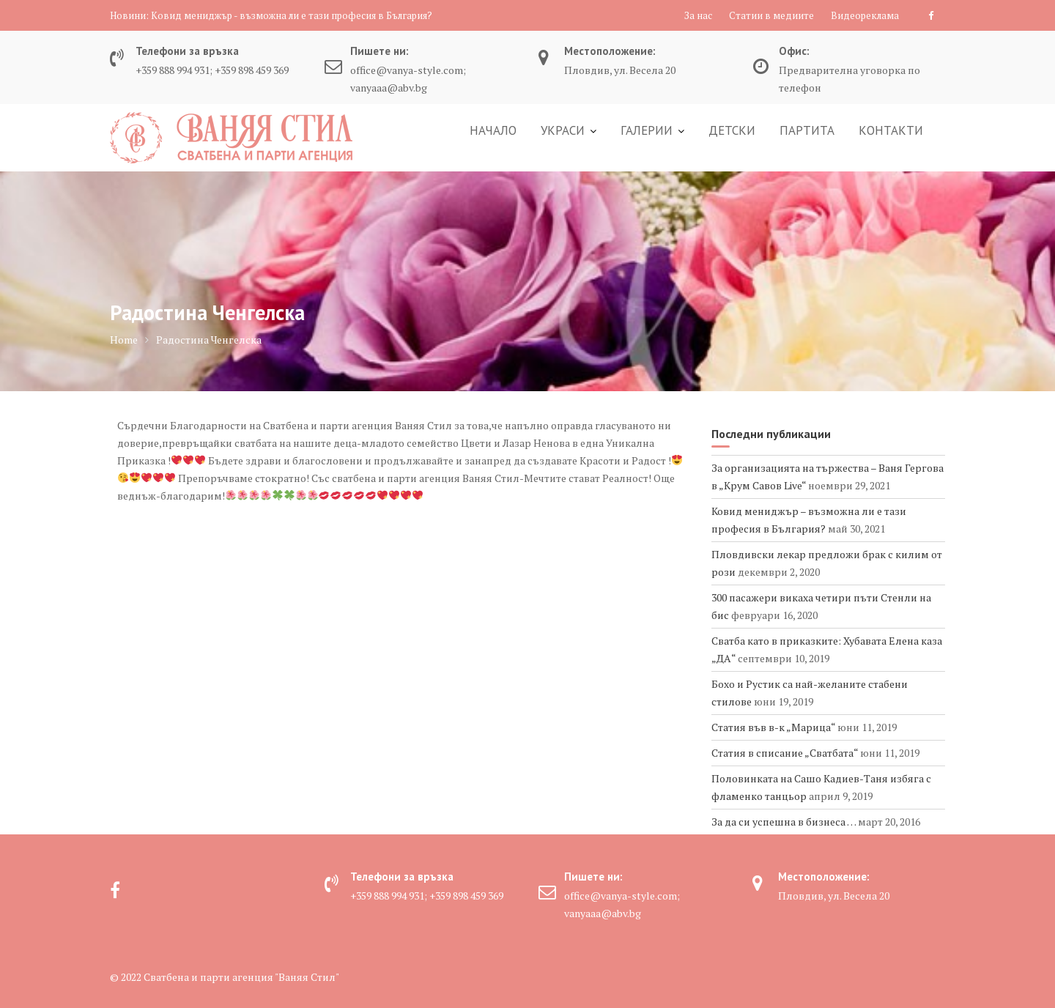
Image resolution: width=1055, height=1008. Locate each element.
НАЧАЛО (493, 130)
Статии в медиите (771, 15)
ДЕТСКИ (731, 130)
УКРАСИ (563, 130)
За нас (698, 15)
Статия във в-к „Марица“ (773, 727)
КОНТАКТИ (891, 130)
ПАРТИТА (807, 130)
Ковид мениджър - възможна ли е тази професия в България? (291, 15)
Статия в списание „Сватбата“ (784, 753)
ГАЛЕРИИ (647, 130)
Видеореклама (865, 15)
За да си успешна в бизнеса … (783, 822)
